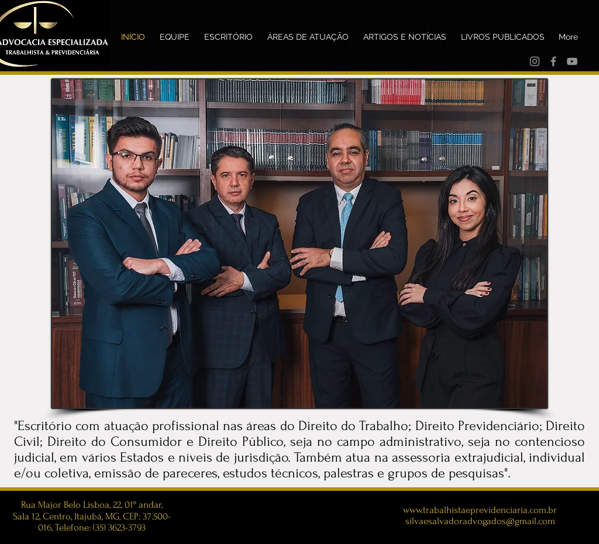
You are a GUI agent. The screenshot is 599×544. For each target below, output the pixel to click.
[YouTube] (572, 61)
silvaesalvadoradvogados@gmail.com (480, 520)
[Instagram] (534, 61)
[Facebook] (553, 61)
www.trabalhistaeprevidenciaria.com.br (480, 509)
